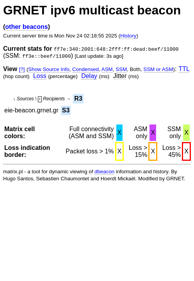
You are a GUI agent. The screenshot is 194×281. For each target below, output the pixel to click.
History (128, 36)
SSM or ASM (158, 69)
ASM (107, 69)
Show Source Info (48, 69)
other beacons (26, 26)
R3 (78, 98)
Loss (39, 76)
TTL (183, 69)
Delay (89, 76)
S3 (66, 110)
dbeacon (104, 171)
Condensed (85, 69)
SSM (121, 69)
